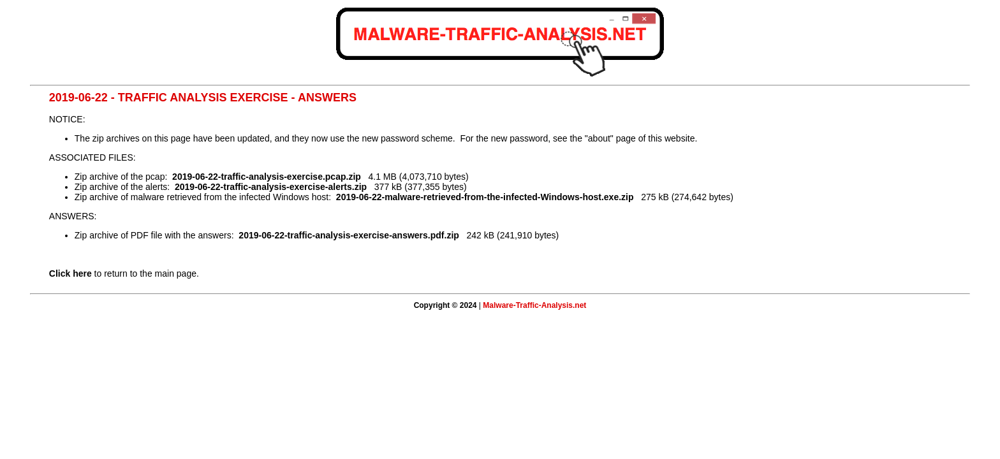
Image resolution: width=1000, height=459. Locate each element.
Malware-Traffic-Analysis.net (534, 305)
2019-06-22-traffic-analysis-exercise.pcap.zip (266, 176)
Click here (70, 273)
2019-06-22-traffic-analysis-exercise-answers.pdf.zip (349, 235)
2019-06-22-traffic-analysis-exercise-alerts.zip (271, 187)
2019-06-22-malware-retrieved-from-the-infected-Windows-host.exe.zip (485, 197)
